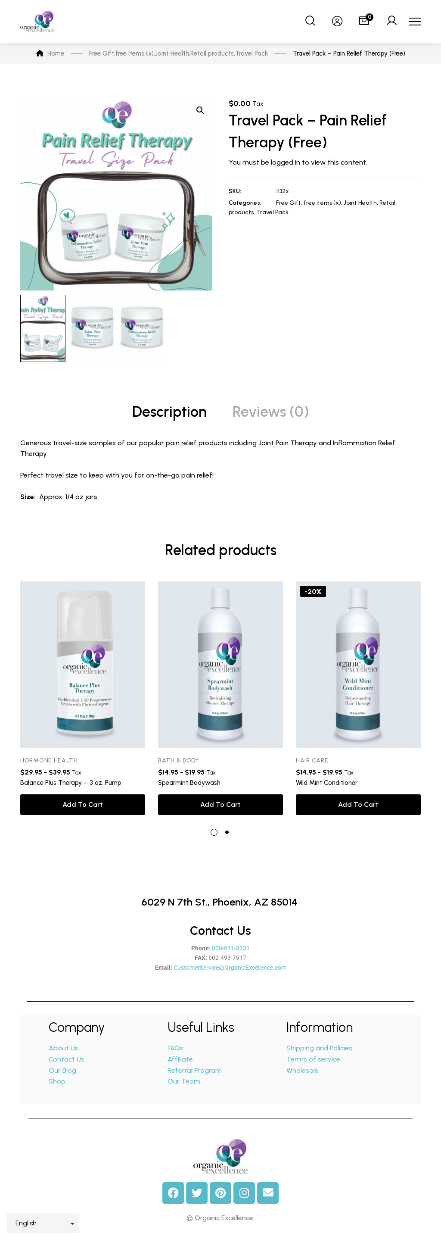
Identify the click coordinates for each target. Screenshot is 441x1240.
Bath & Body (178, 760)
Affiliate (181, 1059)
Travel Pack (272, 212)
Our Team (184, 1081)
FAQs (175, 1048)
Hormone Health (49, 760)
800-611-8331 (231, 948)
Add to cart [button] (82, 804)
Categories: (245, 202)
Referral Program (195, 1070)
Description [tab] (169, 412)
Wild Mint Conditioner (326, 783)
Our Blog (62, 1070)
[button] (200, 110)
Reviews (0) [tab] (271, 412)
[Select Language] (42, 1223)
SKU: (235, 191)
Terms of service (313, 1059)
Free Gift (288, 202)
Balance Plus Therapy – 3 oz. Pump (70, 783)
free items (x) (322, 202)
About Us (63, 1048)
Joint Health (360, 202)
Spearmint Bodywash (189, 783)
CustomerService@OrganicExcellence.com (230, 967)
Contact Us (66, 1059)
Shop (57, 1081)
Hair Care (312, 760)
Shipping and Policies (319, 1048)
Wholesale (302, 1070)
